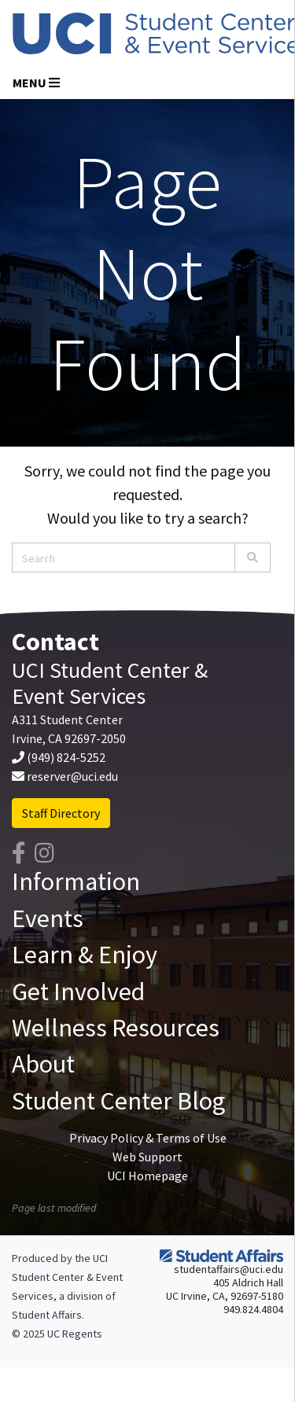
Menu (36, 82)
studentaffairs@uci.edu (228, 1269)
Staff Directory (61, 813)
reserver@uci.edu (72, 776)
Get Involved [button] (78, 991)
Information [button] (76, 881)
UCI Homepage (147, 1175)
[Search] (252, 557)
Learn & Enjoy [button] (84, 954)
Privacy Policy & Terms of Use (148, 1138)
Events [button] (47, 918)
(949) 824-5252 (66, 757)
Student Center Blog (118, 1101)
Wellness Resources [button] (115, 1027)
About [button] (43, 1064)
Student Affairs (47, 1315)
